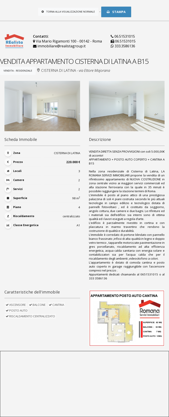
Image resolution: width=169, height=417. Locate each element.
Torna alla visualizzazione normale (68, 11)
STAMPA (116, 12)
